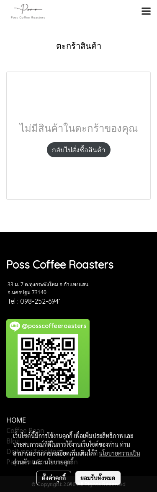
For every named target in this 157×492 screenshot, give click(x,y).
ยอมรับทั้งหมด (98, 478)
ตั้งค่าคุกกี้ (54, 478)
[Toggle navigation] (146, 12)
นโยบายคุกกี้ (59, 462)
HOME (16, 420)
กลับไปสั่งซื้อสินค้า (79, 149)
